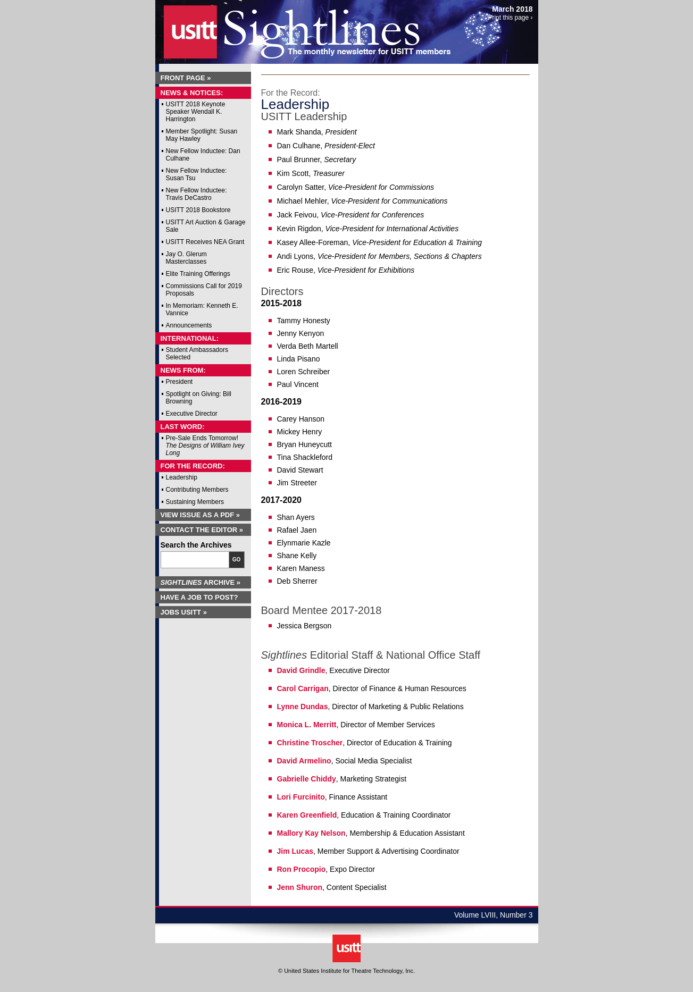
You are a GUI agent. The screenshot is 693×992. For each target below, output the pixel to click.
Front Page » (186, 78)
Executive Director (192, 413)
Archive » (201, 582)
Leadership (181, 477)
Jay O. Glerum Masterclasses (186, 257)
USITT (184, 28)
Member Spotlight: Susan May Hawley (202, 135)
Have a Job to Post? (199, 597)
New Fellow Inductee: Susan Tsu (196, 174)
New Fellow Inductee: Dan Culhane (203, 154)
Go (236, 559)
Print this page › (510, 17)
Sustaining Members (195, 502)
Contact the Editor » (202, 530)
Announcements (189, 325)
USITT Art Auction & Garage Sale (206, 225)
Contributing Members (197, 489)
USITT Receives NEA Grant (205, 242)
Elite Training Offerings (198, 274)
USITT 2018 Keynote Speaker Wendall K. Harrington (196, 111)
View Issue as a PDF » (200, 515)
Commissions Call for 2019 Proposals (204, 289)
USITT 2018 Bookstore (198, 210)
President (179, 381)
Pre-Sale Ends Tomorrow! (205, 445)
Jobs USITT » (184, 612)
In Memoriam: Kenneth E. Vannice (202, 309)
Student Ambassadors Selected (197, 353)
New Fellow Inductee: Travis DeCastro (196, 194)
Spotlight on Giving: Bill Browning (198, 397)
